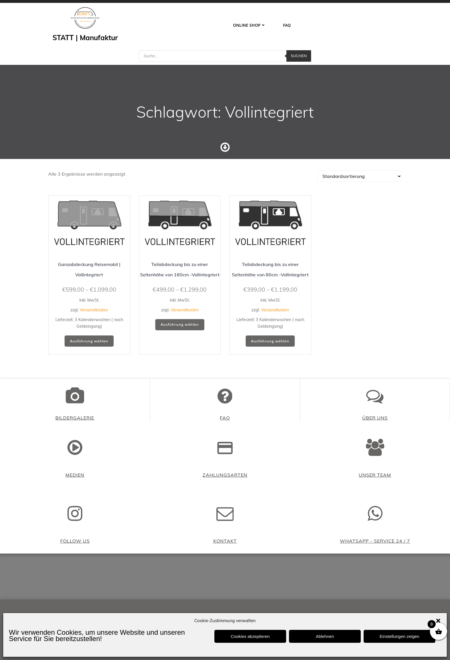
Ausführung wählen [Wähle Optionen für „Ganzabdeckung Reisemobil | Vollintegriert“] (89, 341)
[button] (438, 621)
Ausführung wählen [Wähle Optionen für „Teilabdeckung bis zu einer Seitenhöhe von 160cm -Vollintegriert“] (180, 324)
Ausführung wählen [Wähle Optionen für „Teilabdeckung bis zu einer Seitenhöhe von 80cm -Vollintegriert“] (270, 341)
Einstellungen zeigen (399, 636)
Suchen (299, 56)
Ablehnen (325, 636)
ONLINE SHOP (249, 25)
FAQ (287, 25)
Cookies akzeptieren (250, 636)
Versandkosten (94, 309)
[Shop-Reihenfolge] (359, 176)
